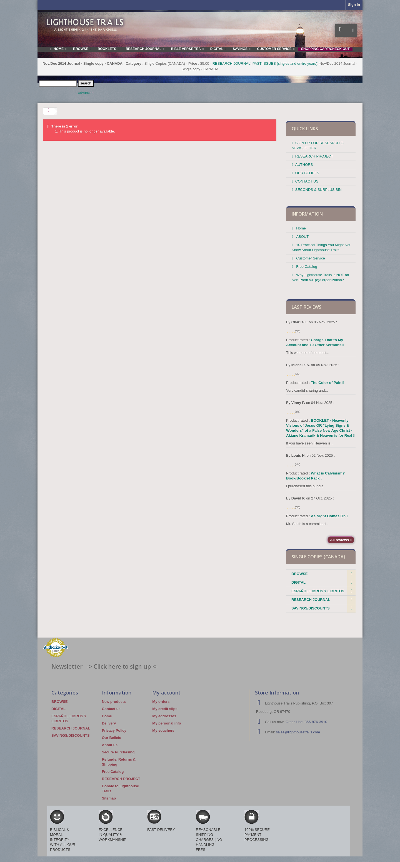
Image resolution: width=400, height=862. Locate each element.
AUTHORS (304, 165)
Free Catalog (306, 266)
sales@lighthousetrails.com (298, 732)
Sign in (354, 5)
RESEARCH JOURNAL (231, 63)
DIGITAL (298, 582)
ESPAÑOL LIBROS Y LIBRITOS (317, 591)
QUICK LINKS (305, 129)
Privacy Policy (114, 730)
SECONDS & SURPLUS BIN (318, 190)
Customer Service (310, 258)
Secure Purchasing (118, 752)
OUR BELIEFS (307, 173)
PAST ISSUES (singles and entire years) (285, 63)
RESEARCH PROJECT (314, 156)
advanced (86, 93)
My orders (160, 701)
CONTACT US (306, 181)
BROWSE (299, 574)
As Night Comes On (329, 516)
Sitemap (109, 798)
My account (166, 692)
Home (300, 228)
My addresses (164, 716)
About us (110, 745)
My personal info (166, 723)
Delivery (109, 723)
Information (307, 214)
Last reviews (306, 307)
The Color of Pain (327, 383)
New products (114, 701)
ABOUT (302, 236)
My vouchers (163, 730)
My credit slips (164, 709)
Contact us (111, 709)
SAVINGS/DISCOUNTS (310, 608)
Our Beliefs (111, 738)
